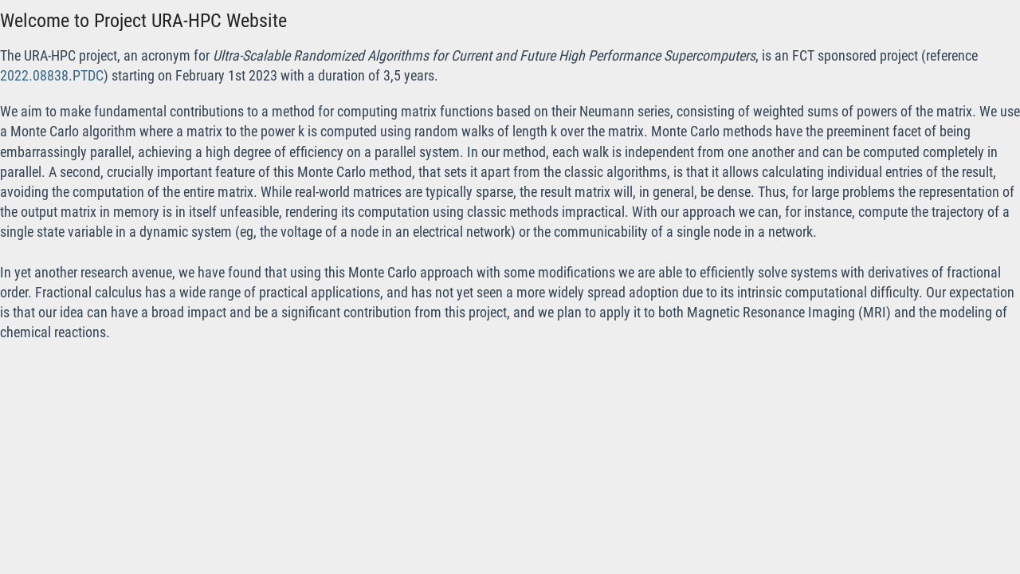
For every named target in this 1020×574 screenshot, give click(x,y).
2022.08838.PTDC (52, 75)
